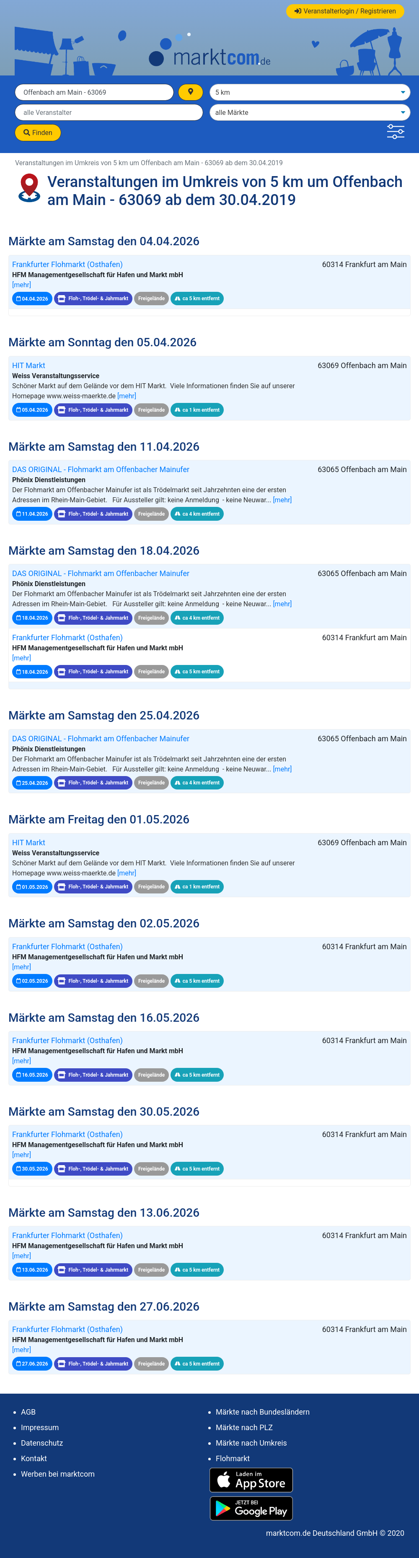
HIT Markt (28, 365)
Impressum (40, 1427)
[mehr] (21, 285)
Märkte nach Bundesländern (263, 1411)
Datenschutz (42, 1443)
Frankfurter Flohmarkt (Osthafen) (67, 264)
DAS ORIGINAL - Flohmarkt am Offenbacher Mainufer (100, 469)
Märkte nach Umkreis (251, 1443)
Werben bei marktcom (58, 1474)
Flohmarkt (233, 1458)
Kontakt (34, 1458)
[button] (395, 132)
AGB (28, 1411)
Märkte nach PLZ (244, 1427)
